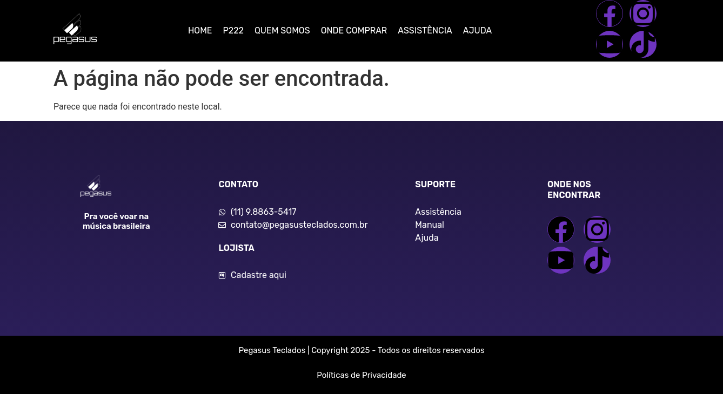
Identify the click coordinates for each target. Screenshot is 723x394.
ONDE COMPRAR (354, 30)
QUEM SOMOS (282, 30)
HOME (200, 30)
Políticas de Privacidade (361, 375)
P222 (233, 30)
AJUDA (477, 30)
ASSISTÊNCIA (425, 30)
